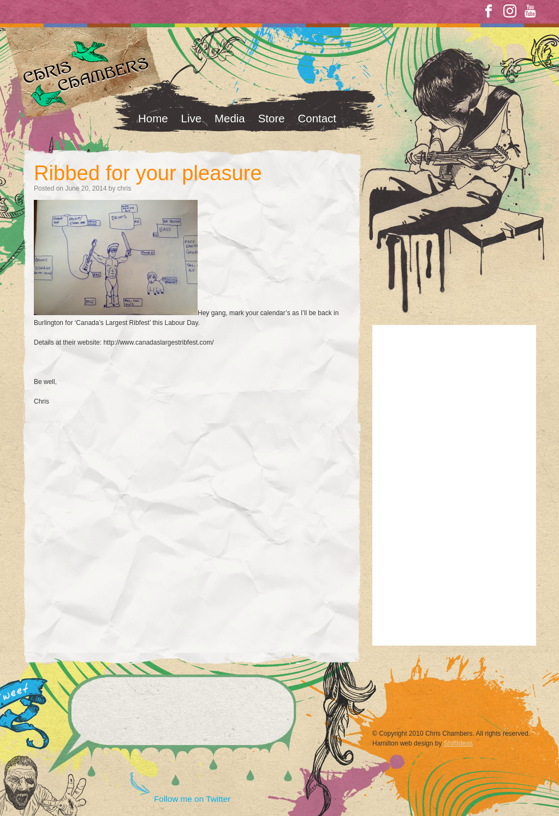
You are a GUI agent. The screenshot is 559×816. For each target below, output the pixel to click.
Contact (317, 118)
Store (271, 118)
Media (230, 118)
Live (191, 118)
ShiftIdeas (458, 743)
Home (153, 118)
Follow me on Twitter (192, 798)
